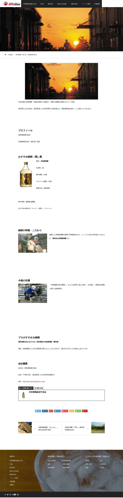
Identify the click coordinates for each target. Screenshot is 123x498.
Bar (101, 461)
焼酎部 (12, 485)
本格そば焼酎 (52, 461)
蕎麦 (86, 468)
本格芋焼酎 (66, 468)
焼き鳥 (102, 468)
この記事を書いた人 (26, 388)
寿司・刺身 (88, 464)
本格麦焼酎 (66, 464)
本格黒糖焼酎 (67, 461)
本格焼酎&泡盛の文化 (29, 4)
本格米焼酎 (51, 468)
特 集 (42, 4)
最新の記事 (40, 388)
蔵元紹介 (50, 4)
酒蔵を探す (74, 4)
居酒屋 (87, 461)
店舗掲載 (97, 4)
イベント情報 (86, 4)
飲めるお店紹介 (62, 4)
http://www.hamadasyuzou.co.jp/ (34, 382)
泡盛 (49, 464)
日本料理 (103, 464)
